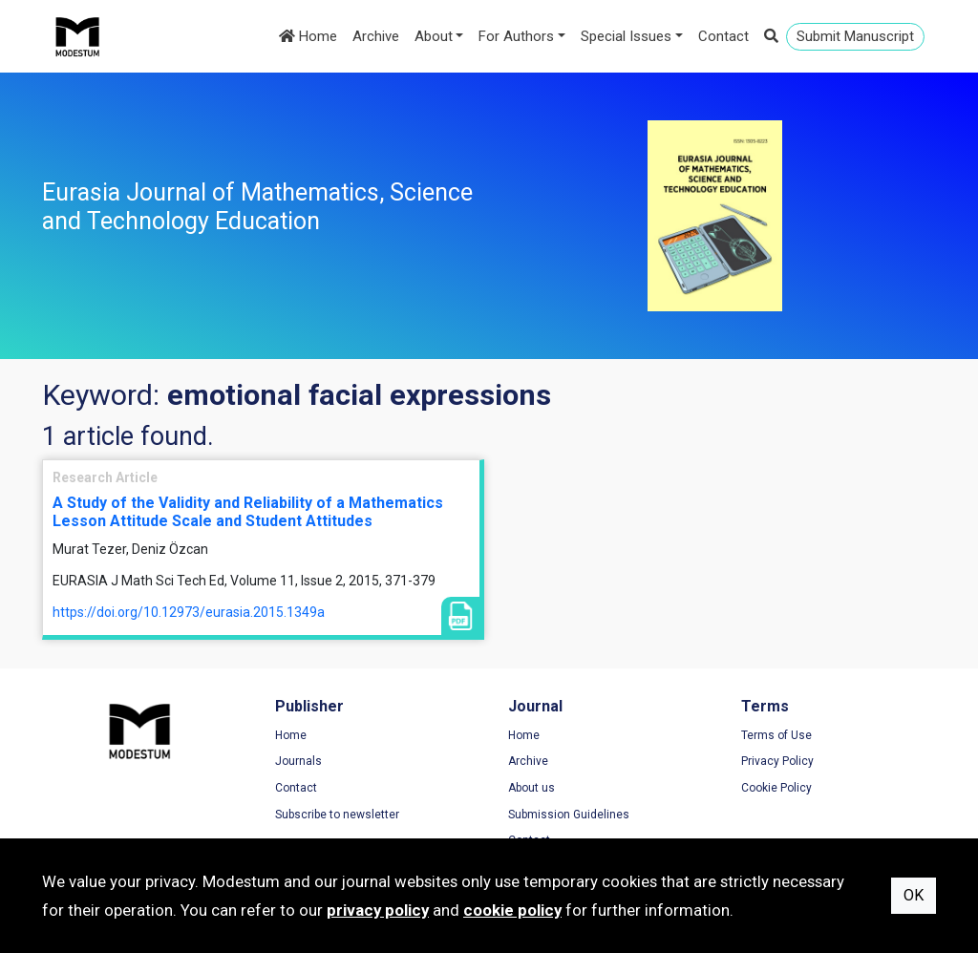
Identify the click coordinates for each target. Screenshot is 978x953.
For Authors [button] (516, 36)
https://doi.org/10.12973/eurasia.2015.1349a (189, 612)
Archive (375, 36)
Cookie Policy (776, 787)
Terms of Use (776, 735)
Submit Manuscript (855, 36)
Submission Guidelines (568, 814)
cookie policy (512, 910)
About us (531, 787)
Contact (723, 36)
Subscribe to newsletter (337, 814)
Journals (298, 761)
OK (914, 895)
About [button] (434, 36)
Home (308, 36)
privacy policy (378, 910)
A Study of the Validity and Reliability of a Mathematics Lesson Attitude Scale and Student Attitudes (248, 512)
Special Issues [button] (626, 36)
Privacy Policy (777, 761)
